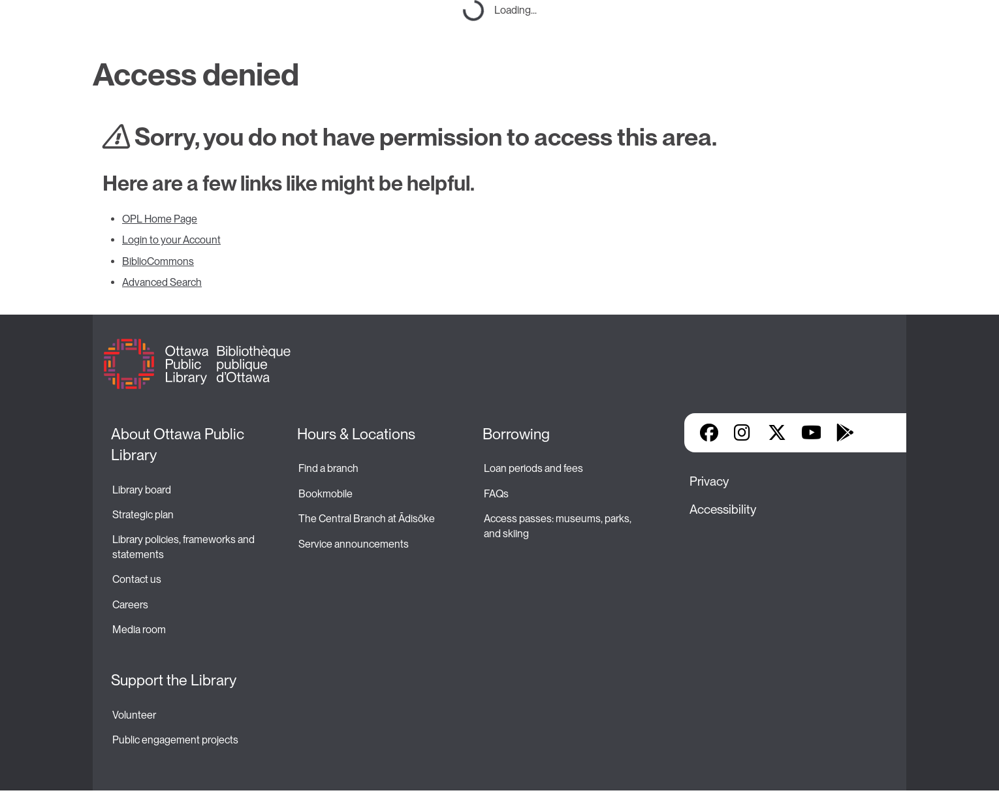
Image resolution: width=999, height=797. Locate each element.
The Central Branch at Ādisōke (366, 518)
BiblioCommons (158, 261)
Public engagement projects (175, 740)
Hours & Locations (356, 434)
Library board (141, 490)
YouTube (811, 433)
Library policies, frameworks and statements (184, 546)
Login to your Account (171, 240)
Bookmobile (325, 494)
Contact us (136, 579)
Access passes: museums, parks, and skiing (558, 525)
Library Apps (879, 433)
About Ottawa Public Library (179, 444)
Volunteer (134, 715)
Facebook (709, 433)
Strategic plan (144, 514)
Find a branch (328, 468)
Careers (130, 605)
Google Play (845, 433)
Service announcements (353, 544)
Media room (139, 629)
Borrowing (516, 434)
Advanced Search (162, 282)
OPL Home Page (159, 219)
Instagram (743, 433)
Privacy (709, 481)
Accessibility (723, 509)
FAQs (496, 494)
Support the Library (173, 680)
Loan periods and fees (534, 468)
